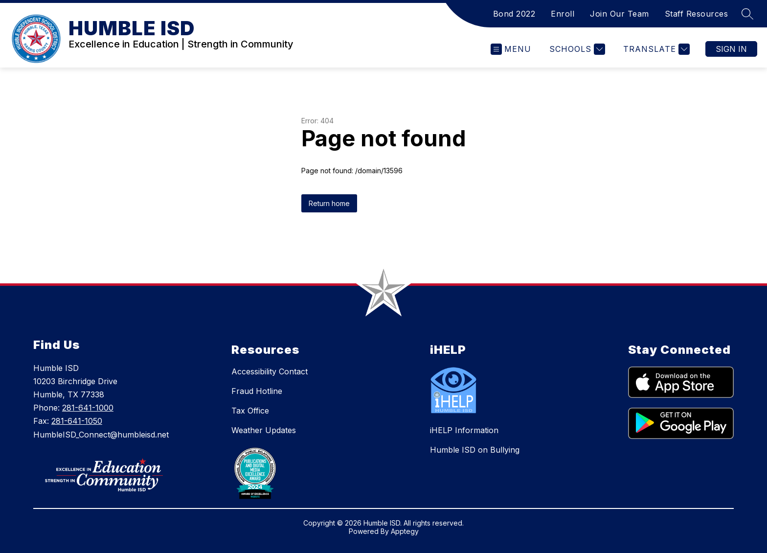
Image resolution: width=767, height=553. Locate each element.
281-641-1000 (87, 408)
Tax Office (250, 410)
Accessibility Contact (269, 371)
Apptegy (405, 531)
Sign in (731, 49)
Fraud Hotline (256, 391)
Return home (329, 203)
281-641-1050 (76, 421)
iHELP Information (464, 430)
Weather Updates (263, 430)
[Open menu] (511, 49)
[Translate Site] (655, 49)
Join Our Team (619, 14)
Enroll (562, 14)
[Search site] (747, 14)
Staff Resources (696, 14)
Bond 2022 (514, 14)
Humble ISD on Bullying (474, 450)
